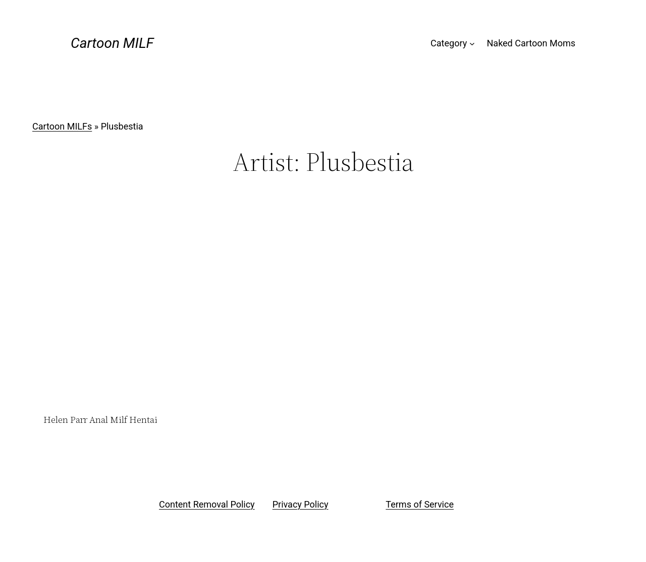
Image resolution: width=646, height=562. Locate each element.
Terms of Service (420, 504)
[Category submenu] (472, 43)
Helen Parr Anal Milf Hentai (100, 420)
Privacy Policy (301, 504)
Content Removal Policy (207, 504)
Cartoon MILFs (62, 126)
